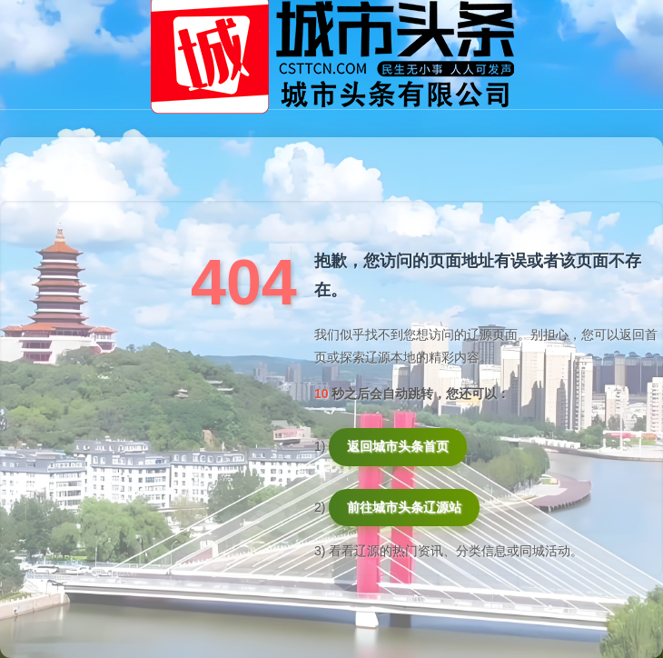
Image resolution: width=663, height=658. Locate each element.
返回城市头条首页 (398, 446)
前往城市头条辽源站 (404, 507)
